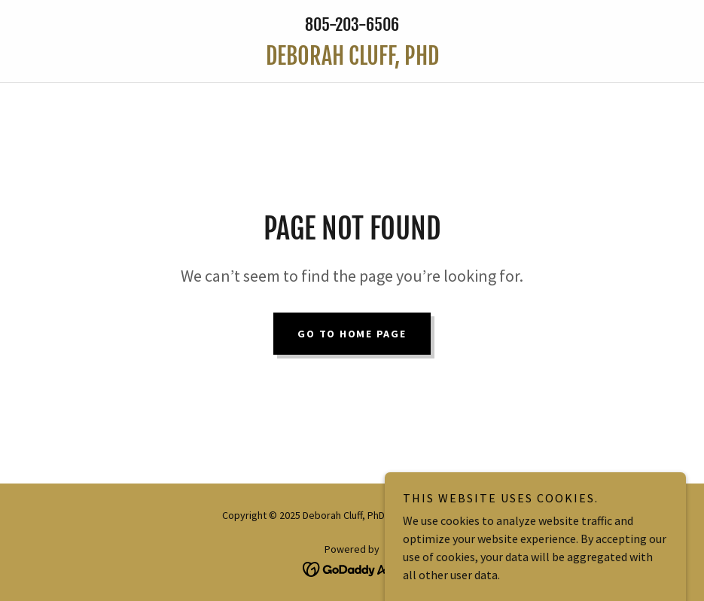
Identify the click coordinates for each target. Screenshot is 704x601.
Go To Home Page (351, 333)
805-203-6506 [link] (352, 24)
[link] (352, 60)
